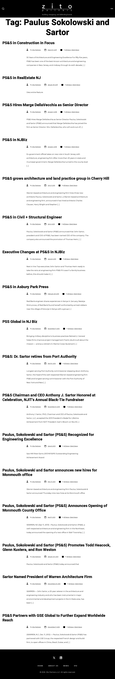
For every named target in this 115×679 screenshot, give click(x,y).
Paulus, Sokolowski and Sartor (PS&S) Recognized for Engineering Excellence (48, 437)
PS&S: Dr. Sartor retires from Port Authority (39, 356)
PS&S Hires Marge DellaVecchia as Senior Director (45, 105)
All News (68, 50)
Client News (75, 50)
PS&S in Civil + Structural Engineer (32, 217)
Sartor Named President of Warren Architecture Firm (47, 577)
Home (40, 666)
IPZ (75, 666)
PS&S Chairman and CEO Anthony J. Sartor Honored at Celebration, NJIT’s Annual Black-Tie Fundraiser (48, 397)
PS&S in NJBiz (14, 140)
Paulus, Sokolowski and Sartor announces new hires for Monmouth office (49, 472)
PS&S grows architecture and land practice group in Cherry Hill (55, 178)
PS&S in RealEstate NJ (21, 78)
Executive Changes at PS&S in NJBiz (33, 252)
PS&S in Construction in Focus (28, 43)
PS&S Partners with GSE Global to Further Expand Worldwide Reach (53, 618)
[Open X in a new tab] (54, 658)
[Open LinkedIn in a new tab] (61, 658)
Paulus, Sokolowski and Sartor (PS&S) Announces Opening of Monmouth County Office (54, 508)
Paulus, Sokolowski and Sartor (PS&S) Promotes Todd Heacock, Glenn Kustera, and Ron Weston (56, 547)
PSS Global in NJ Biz (19, 322)
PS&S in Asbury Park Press (25, 287)
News (66, 666)
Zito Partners (36, 50)
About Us (53, 666)
